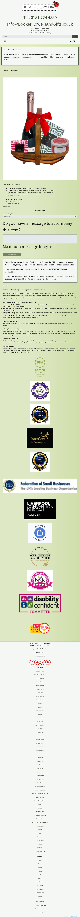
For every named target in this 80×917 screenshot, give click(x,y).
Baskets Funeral (40, 682)
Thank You (40, 757)
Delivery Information (40, 909)
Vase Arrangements (40, 786)
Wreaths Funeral (40, 696)
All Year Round (40, 750)
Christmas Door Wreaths (40, 815)
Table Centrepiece (40, 797)
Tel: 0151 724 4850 (40, 17)
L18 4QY (47, 30)
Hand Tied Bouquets (40, 783)
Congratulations (40, 711)
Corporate (40, 885)
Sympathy (40, 732)
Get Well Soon (40, 721)
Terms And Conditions (40, 905)
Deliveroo (40, 804)
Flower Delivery (40, 892)
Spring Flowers (40, 739)
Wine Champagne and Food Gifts (40, 793)
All (40, 833)
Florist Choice (50, 57)
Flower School (40, 889)
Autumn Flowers (40, 743)
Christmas (40, 837)
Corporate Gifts (40, 768)
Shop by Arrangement (40, 851)
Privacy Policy (40, 912)
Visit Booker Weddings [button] (45, 33)
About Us (40, 896)
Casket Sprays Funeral (40, 674)
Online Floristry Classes (40, 801)
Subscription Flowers (40, 765)
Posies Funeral (40, 685)
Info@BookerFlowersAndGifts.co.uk (40, 24)
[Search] (37, 36)
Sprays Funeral (40, 700)
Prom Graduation (40, 754)
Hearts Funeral (40, 692)
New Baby (40, 729)
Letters (40, 707)
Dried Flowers (40, 772)
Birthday (40, 714)
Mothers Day (40, 761)
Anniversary (40, 747)
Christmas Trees (40, 819)
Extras (40, 829)
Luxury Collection (40, 775)
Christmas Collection (40, 718)
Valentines (40, 736)
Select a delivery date (8, 214)
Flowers (40, 864)
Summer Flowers (40, 826)
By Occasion (40, 847)
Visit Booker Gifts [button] (33, 33)
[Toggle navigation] (5, 41)
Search (75, 36)
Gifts (40, 874)
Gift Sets (40, 808)
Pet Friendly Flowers (40, 779)
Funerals (40, 844)
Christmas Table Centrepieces (40, 822)
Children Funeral (40, 678)
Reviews (40, 878)
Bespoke (40, 703)
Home (40, 860)
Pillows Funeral (40, 689)
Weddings (40, 871)
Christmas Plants (40, 811)
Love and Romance (40, 725)
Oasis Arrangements (40, 790)
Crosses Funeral (40, 671)
